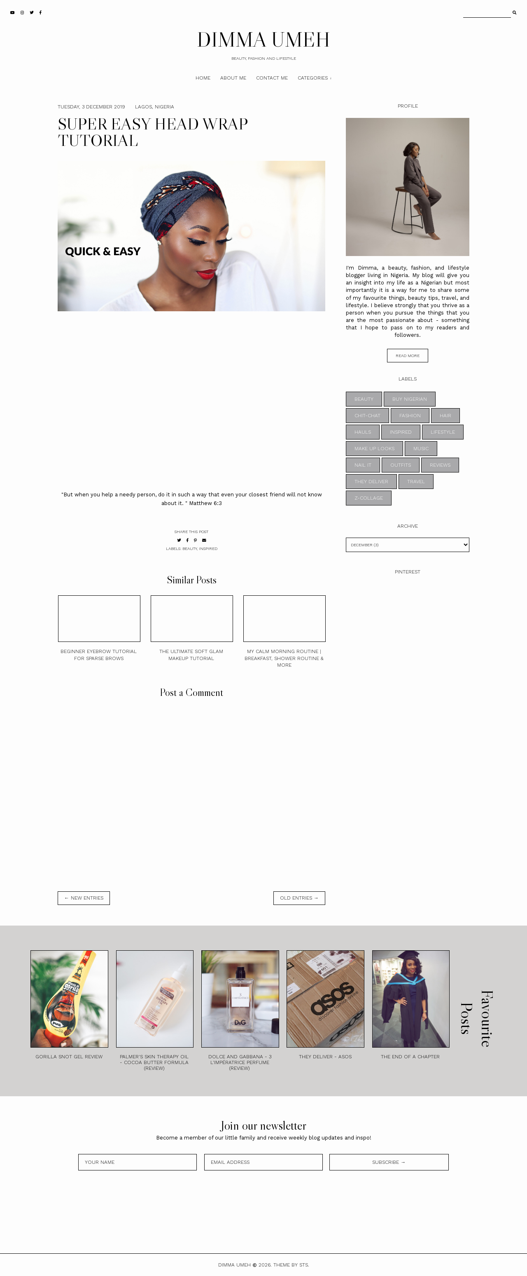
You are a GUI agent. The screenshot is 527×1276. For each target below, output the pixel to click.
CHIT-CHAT (367, 415)
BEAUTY (189, 548)
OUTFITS (400, 465)
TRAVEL (416, 481)
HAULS (362, 432)
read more (408, 355)
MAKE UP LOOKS (374, 448)
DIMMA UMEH (263, 39)
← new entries (83, 898)
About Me (233, 78)
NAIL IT (362, 465)
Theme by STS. (291, 1265)
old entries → (299, 898)
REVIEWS (440, 465)
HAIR (445, 415)
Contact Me (272, 78)
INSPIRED (208, 548)
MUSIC (421, 448)
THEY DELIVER (371, 481)
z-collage (368, 498)
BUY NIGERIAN (409, 399)
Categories (313, 78)
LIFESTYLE (443, 432)
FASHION (410, 415)
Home (203, 78)
